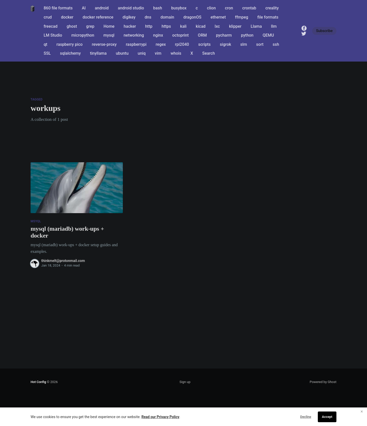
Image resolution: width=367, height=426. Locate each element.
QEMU (268, 35)
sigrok (225, 44)
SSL (47, 53)
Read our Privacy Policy (160, 417)
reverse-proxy (104, 44)
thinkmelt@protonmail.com (63, 261)
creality (272, 8)
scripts (204, 44)
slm (243, 44)
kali (183, 26)
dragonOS (192, 17)
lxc (217, 26)
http (148, 26)
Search (208, 53)
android (102, 8)
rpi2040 (182, 44)
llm (274, 26)
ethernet (218, 17)
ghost (72, 26)
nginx (158, 35)
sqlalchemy (70, 53)
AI (84, 8)
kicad (200, 26)
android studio (131, 8)
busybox (179, 8)
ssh (276, 44)
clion (211, 8)
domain (167, 17)
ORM (202, 35)
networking (134, 35)
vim (158, 53)
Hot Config (38, 382)
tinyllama (98, 53)
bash (157, 8)
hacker (130, 26)
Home (108, 26)
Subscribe (324, 30)
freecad (50, 26)
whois (176, 53)
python (247, 35)
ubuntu (122, 53)
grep (90, 26)
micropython (82, 35)
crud (48, 17)
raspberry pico (70, 44)
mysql (108, 35)
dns (148, 17)
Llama (256, 26)
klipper (235, 26)
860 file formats (58, 8)
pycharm (224, 35)
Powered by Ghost (323, 382)
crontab (249, 8)
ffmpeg (241, 17)
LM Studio (53, 35)
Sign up (184, 382)
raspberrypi (136, 44)
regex (161, 44)
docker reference (98, 17)
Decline (305, 417)
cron (229, 8)
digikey (129, 17)
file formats (267, 17)
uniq (142, 53)
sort (260, 44)
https (166, 26)
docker (67, 17)
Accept (327, 417)
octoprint (180, 35)
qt (45, 44)
